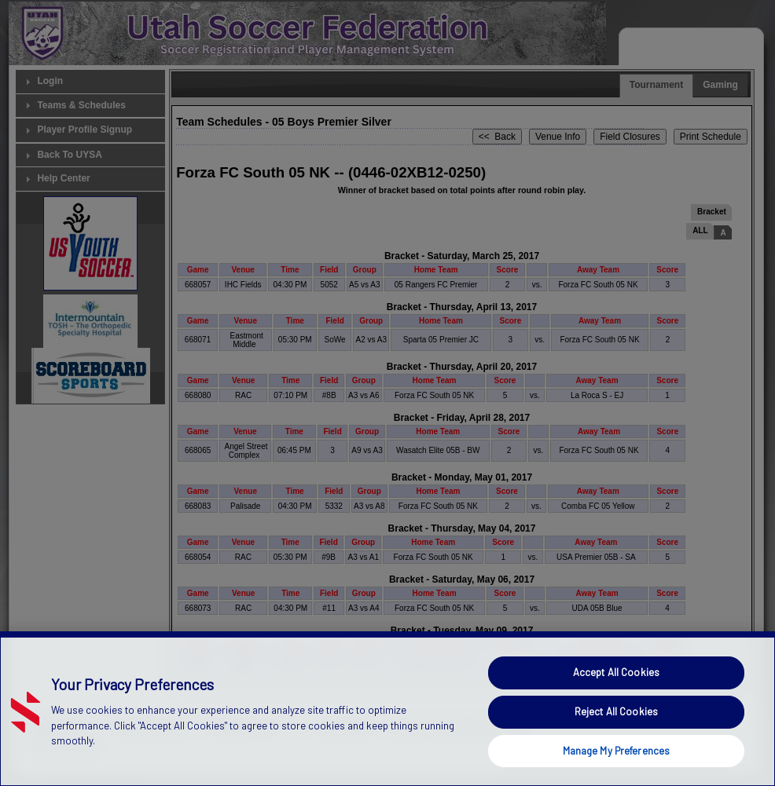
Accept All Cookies (616, 704)
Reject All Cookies (616, 743)
